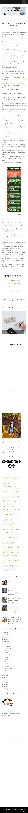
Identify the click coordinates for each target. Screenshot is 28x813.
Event (15, 501)
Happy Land (5, 514)
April (6, 664)
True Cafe (5, 565)
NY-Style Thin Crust (7, 534)
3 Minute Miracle (6, 478)
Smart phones (6, 557)
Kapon (4, 524)
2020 (5, 641)
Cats (11, 491)
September (8, 655)
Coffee (10, 493)
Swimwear (16, 560)
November (8, 646)
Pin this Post (15, 287)
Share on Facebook (14, 280)
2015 (5, 682)
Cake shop (5, 488)
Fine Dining (5, 509)
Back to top (22, 811)
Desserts (5, 499)
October (7, 648)
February (7, 668)
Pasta (14, 537)
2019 (5, 673)
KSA (8, 524)
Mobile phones (10, 529)
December (8, 644)
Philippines (9, 539)
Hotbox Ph (14, 516)
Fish (10, 509)
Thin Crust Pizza (6, 562)
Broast (14, 483)
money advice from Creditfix (15, 83)
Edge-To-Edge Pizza (7, 501)
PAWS (18, 537)
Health (11, 514)
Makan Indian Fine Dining (8, 527)
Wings (16, 565)
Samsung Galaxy (6, 550)
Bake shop (16, 481)
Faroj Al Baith (12, 504)
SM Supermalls (14, 555)
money (17, 529)
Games (8, 511)
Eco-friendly (12, 499)
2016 (5, 679)
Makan (12, 524)
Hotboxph (5, 519)
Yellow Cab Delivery (14, 568)
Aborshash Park (16, 478)
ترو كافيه (14, 570)
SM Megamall (6, 555)
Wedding (11, 565)
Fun (4, 511)
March (7, 666)
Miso (4, 529)
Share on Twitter (15, 283)
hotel (9, 40)
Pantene (5, 537)
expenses (5, 504)
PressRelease (16, 291)
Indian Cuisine (6, 522)
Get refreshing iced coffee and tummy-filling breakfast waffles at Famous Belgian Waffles (11, 610)
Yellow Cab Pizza (7, 570)
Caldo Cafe (16, 488)
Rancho (4, 547)
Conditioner (6, 496)
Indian (10, 519)
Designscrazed (14, 809)
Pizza (4, 542)
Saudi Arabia (15, 550)
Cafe (15, 486)
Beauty (4, 483)
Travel (13, 562)
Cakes (10, 488)
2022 (5, 637)
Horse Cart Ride (6, 516)
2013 (5, 686)
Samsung (18, 547)
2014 (5, 684)
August (7, 657)
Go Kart (13, 511)
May (6, 661)
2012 (5, 689)
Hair (18, 511)
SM (17, 552)
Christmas (5, 493)
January (7, 670)
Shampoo (12, 552)
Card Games (5, 491)
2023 (5, 635)
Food (15, 509)
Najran (12, 532)
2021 (5, 639)
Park (10, 537)
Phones (15, 539)
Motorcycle (6, 532)
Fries (19, 509)
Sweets (4, 560)
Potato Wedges (10, 542)
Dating (17, 496)
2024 (5, 632)
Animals (4, 481)
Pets (4, 539)
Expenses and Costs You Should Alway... (11, 332)
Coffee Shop (17, 493)
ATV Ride (10, 481)
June (6, 659)
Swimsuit (10, 560)
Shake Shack (5, 552)
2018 (5, 675)
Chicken (16, 491)
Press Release (6, 545)
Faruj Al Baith (6, 506)
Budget (4, 486)
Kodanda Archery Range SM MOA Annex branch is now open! (14, 600)
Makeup (17, 527)
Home (16, 514)
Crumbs (12, 496)
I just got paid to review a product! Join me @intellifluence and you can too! (11, 711)
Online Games (17, 534)
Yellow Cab (5, 568)
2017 (5, 677)
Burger (10, 486)
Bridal (9, 483)
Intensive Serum (14, 522)
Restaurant (11, 547)
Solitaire (13, 557)
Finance (12, 506)
